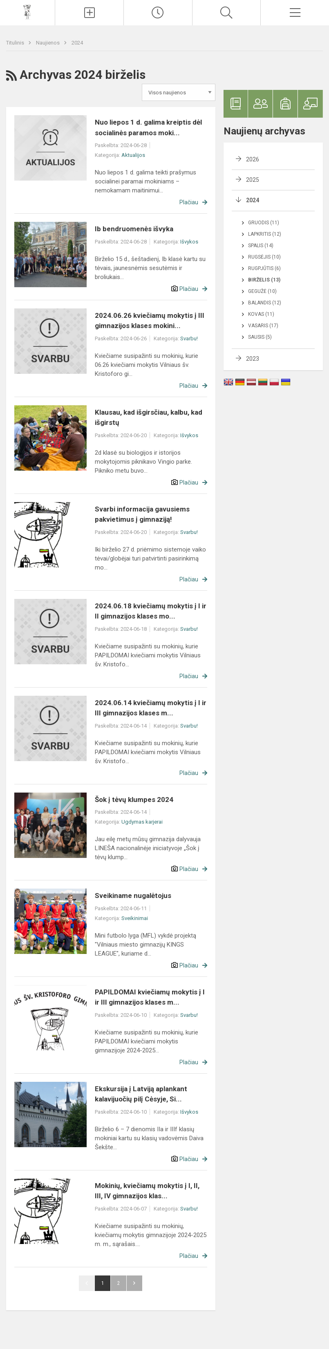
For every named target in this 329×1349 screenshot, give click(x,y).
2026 (252, 159)
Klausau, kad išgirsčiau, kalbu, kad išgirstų (148, 417)
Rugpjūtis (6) (264, 268)
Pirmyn (134, 1283)
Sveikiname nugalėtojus (133, 895)
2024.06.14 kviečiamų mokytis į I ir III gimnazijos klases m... (150, 708)
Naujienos (48, 43)
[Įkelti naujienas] (89, 12)
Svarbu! (189, 338)
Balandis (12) (264, 303)
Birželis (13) (264, 280)
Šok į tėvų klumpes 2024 (134, 799)
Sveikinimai (134, 918)
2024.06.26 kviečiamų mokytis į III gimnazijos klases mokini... (149, 320)
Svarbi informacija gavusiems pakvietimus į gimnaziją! (142, 514)
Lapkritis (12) (264, 234)
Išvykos (189, 242)
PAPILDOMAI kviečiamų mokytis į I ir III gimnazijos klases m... (150, 997)
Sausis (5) (260, 337)
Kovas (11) (261, 314)
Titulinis (15, 43)
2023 (252, 358)
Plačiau (188, 202)
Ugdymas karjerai (142, 822)
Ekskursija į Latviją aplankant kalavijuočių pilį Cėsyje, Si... (141, 1094)
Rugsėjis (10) (264, 257)
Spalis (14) (260, 245)
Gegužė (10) (262, 291)
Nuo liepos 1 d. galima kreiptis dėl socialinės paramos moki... (148, 127)
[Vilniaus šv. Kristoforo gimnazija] (27, 12)
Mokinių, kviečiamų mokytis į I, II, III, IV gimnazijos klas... (147, 1190)
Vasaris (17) (263, 325)
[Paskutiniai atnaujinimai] (158, 12)
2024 (77, 43)
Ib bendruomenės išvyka (134, 229)
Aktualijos (133, 155)
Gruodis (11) (263, 223)
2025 (252, 179)
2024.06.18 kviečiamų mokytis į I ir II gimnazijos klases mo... (150, 611)
